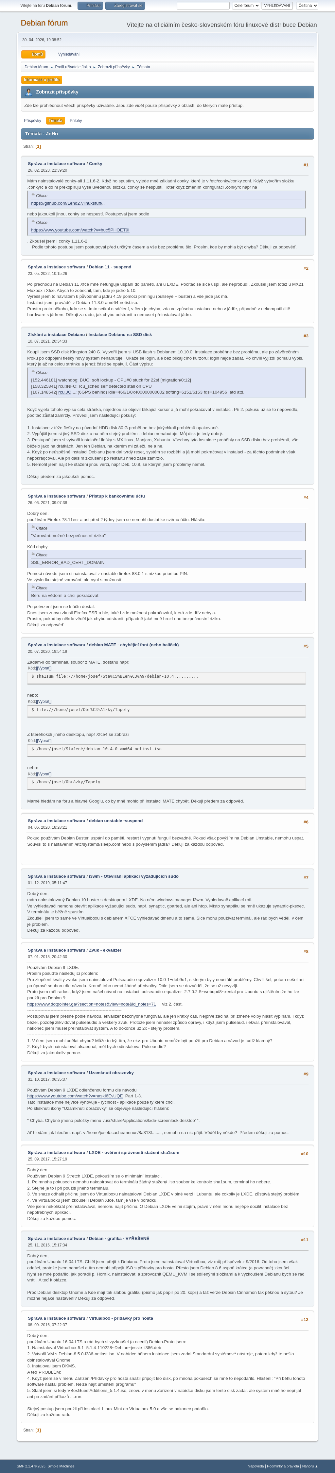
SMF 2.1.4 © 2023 (31, 1466)
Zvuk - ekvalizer (105, 950)
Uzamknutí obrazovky (111, 1072)
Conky (95, 163)
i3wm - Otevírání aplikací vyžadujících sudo (134, 876)
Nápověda (256, 1466)
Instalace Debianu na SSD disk (120, 334)
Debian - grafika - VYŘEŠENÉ (119, 1238)
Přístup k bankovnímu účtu (117, 496)
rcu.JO (64, 392)
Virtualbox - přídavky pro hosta (121, 1318)
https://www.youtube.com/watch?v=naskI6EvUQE (75, 1095)
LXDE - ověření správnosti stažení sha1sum (134, 1152)
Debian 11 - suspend (110, 266)
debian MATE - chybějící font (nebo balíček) (134, 644)
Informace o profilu (42, 79)
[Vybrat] (43, 668)
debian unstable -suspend (116, 820)
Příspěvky (32, 120)
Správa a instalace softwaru (56, 163)
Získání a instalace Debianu (56, 334)
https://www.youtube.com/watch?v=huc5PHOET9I (80, 230)
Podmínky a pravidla (283, 1466)
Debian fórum (44, 22)
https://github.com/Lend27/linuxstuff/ (66, 203)
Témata (55, 120)
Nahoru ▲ (310, 1466)
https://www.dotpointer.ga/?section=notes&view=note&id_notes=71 (91, 1004)
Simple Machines (61, 1466)
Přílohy (76, 120)
